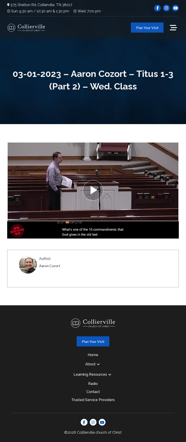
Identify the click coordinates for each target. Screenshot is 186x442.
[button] (173, 27)
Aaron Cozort (49, 265)
